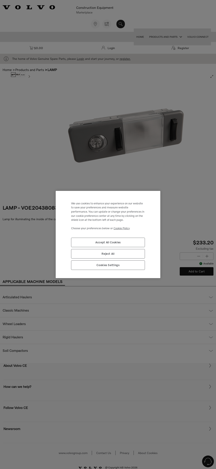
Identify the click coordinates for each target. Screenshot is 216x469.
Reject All (108, 253)
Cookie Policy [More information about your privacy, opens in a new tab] (121, 228)
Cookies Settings (108, 265)
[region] (108, 234)
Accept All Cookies (108, 242)
